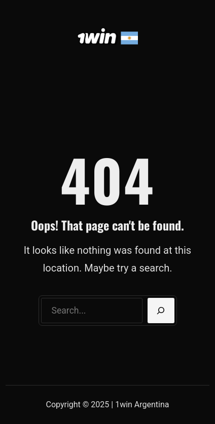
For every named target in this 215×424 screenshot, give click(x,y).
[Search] (161, 310)
